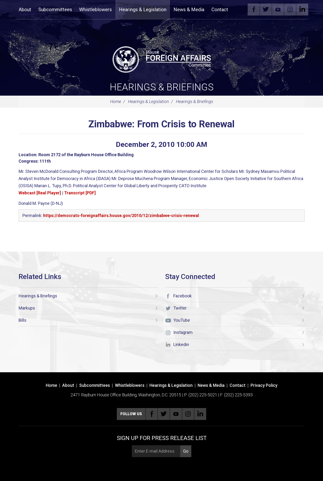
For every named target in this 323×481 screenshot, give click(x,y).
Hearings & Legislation (142, 9)
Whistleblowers (95, 9)
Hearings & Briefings (162, 87)
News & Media (189, 9)
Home (115, 101)
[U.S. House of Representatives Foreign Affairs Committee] (162, 59)
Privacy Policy (264, 385)
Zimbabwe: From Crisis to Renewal (161, 124)
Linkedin (302, 10)
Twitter (266, 10)
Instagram (290, 10)
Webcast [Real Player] (40, 192)
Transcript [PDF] (80, 192)
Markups (27, 307)
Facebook (254, 10)
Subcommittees (55, 9)
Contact (219, 9)
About (25, 9)
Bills (22, 320)
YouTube (278, 10)
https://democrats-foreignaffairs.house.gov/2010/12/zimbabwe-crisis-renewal (121, 215)
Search (239, 9)
